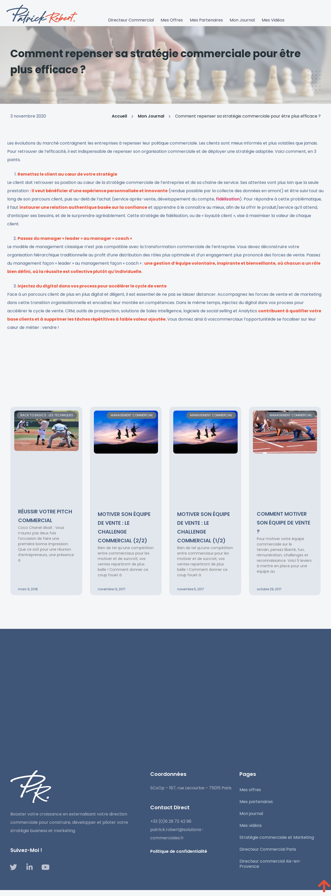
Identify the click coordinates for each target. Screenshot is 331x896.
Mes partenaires (206, 20)
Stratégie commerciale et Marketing (276, 837)
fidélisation (228, 213)
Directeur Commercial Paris (267, 849)
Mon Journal (151, 118)
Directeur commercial (132, 20)
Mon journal (241, 20)
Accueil (119, 118)
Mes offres (250, 790)
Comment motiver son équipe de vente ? (283, 522)
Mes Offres (172, 20)
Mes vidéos (272, 20)
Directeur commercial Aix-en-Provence (270, 863)
